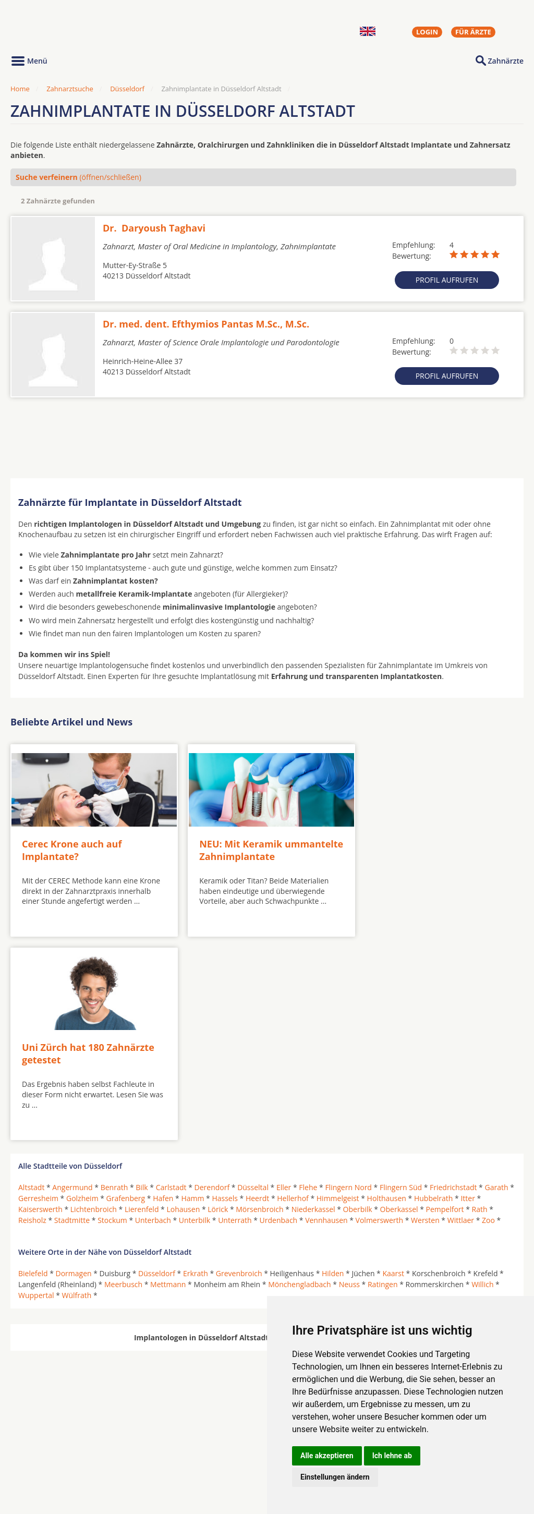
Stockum (112, 1013)
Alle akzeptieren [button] (327, 1455)
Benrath (114, 980)
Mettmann (168, 1077)
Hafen (163, 991)
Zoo (488, 1013)
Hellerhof (293, 991)
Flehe (308, 980)
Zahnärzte (506, 61)
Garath (496, 980)
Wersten (425, 1013)
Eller (283, 980)
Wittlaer (460, 1013)
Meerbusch (123, 1077)
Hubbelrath (433, 991)
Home (20, 88)
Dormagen (74, 1066)
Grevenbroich (239, 1066)
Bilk (142, 980)
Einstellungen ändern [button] (335, 1477)
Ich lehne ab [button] (392, 1455)
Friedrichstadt (453, 980)
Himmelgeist (338, 991)
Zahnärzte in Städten (152, 1441)
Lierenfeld (142, 1002)
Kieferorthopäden (49, 1466)
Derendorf (212, 980)
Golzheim (82, 991)
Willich (482, 1077)
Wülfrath (77, 1088)
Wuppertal (36, 1088)
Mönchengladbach (299, 1077)
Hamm (192, 991)
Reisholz (32, 1013)
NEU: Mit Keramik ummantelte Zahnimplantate (259, 846)
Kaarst (393, 1066)
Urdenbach (279, 1013)
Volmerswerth (380, 1013)
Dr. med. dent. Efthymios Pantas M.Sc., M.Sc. (206, 324)
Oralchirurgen (43, 1441)
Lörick (218, 1002)
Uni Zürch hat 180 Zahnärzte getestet (426, 846)
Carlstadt (171, 980)
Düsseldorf (127, 88)
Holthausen (386, 991)
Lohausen (183, 1002)
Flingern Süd (401, 980)
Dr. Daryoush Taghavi (154, 228)
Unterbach (153, 1013)
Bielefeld (33, 1066)
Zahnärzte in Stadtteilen (139, 1458)
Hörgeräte (233, 1441)
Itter (467, 991)
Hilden (333, 1066)
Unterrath (234, 1013)
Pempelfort (445, 1002)
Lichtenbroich (93, 1002)
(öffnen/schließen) (78, 177)
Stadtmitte (72, 1013)
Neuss (349, 1077)
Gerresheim (38, 991)
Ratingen (383, 1077)
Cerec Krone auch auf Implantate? (72, 846)
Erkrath (195, 1066)
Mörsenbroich (259, 1002)
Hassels (225, 991)
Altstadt (31, 980)
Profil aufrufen (447, 280)
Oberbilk (357, 1002)
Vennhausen (326, 1013)
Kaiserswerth (40, 1002)
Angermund (72, 980)
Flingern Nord (348, 980)
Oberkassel (399, 1002)
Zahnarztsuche (69, 88)
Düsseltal (253, 980)
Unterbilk (194, 1013)
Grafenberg (125, 991)
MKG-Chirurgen (45, 1454)
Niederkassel (313, 1002)
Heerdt (257, 991)
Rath (480, 1002)
